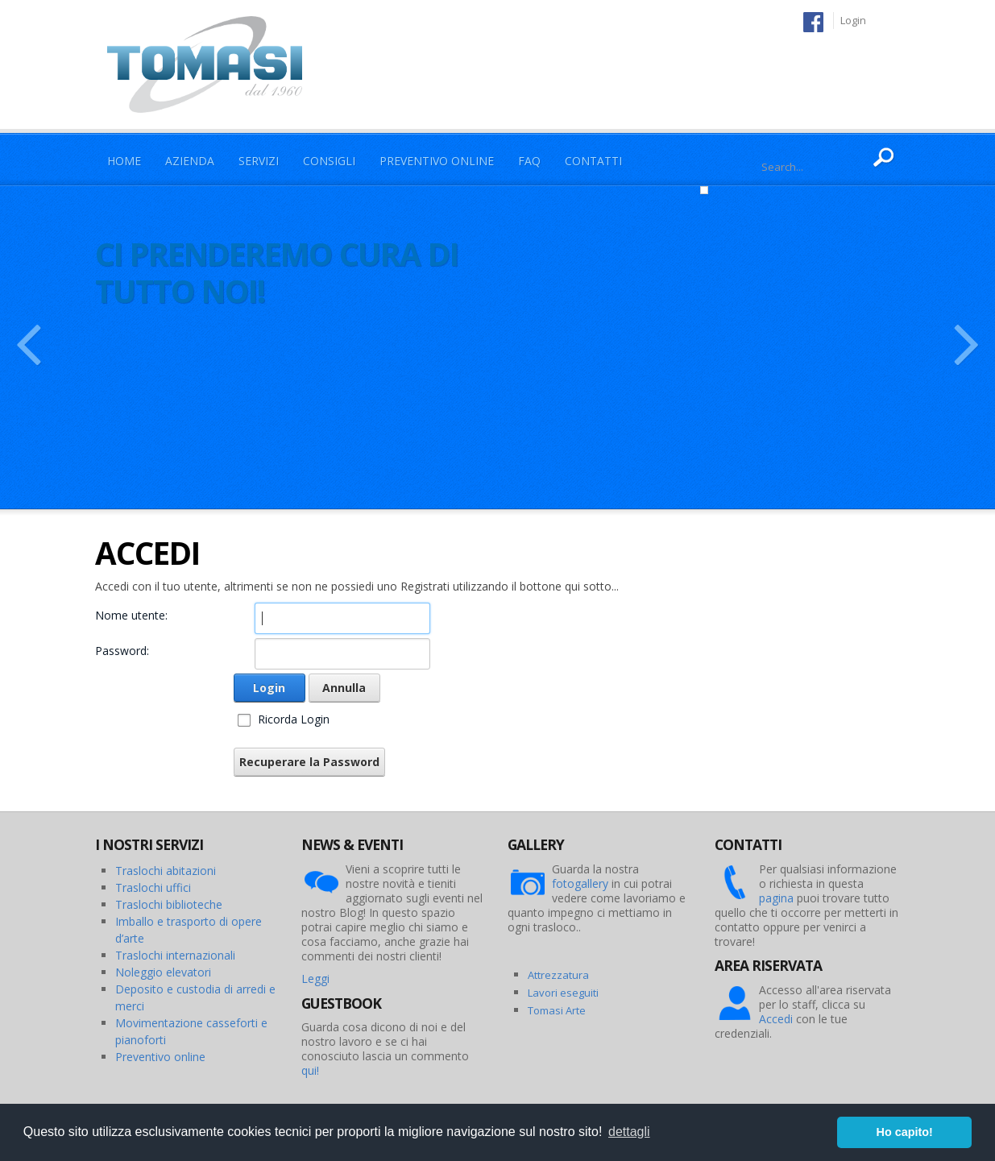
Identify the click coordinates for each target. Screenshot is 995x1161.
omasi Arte (559, 1010)
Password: (122, 650)
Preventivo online (160, 1056)
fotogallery (580, 883)
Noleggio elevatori (163, 972)
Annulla (344, 687)
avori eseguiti (566, 992)
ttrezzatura (561, 975)
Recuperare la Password (309, 761)
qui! (310, 1070)
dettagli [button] (629, 1131)
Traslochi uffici (153, 887)
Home (124, 160)
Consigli (329, 160)
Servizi (258, 160)
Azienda (189, 160)
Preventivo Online (436, 160)
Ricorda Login (294, 719)
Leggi (315, 978)
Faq (529, 160)
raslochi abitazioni (169, 870)
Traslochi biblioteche (168, 904)
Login (853, 20)
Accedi (776, 1018)
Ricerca (884, 158)
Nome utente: (131, 615)
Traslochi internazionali (175, 955)
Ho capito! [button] (905, 1132)
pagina (776, 898)
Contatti (593, 160)
